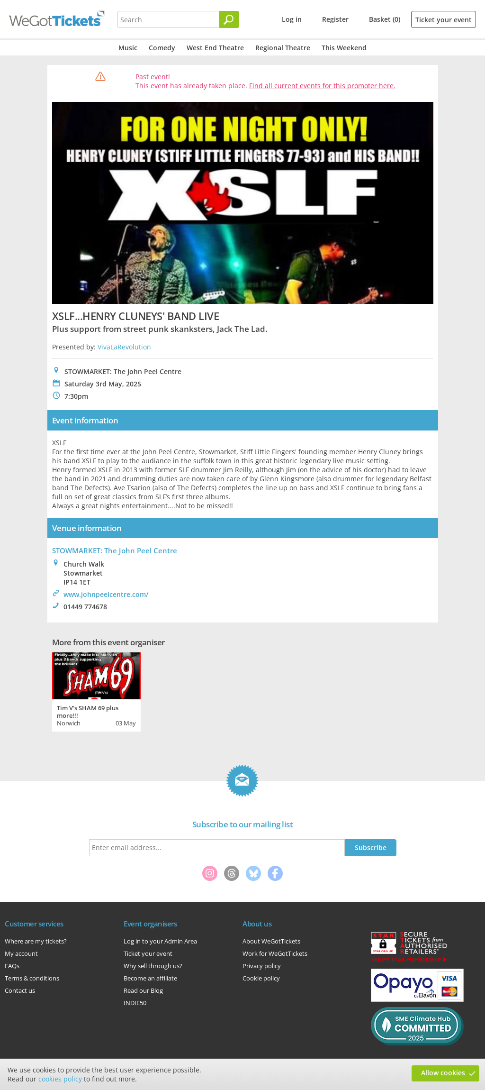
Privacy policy (261, 966)
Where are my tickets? (36, 941)
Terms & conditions (32, 978)
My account (21, 953)
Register (335, 19)
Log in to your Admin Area (160, 941)
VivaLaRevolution (124, 346)
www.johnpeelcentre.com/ (105, 594)
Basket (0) (384, 19)
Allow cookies (443, 1072)
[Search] (229, 19)
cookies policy (60, 1078)
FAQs (12, 966)
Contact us (20, 990)
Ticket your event (443, 19)
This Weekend (344, 47)
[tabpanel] (96, 691)
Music (127, 47)
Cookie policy (261, 978)
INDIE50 (135, 1002)
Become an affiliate (150, 978)
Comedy (162, 47)
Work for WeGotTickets (274, 953)
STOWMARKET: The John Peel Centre (114, 550)
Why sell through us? (153, 966)
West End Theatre (215, 47)
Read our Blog (143, 990)
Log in (292, 19)
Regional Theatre (282, 47)
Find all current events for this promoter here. (322, 85)
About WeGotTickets (271, 941)
